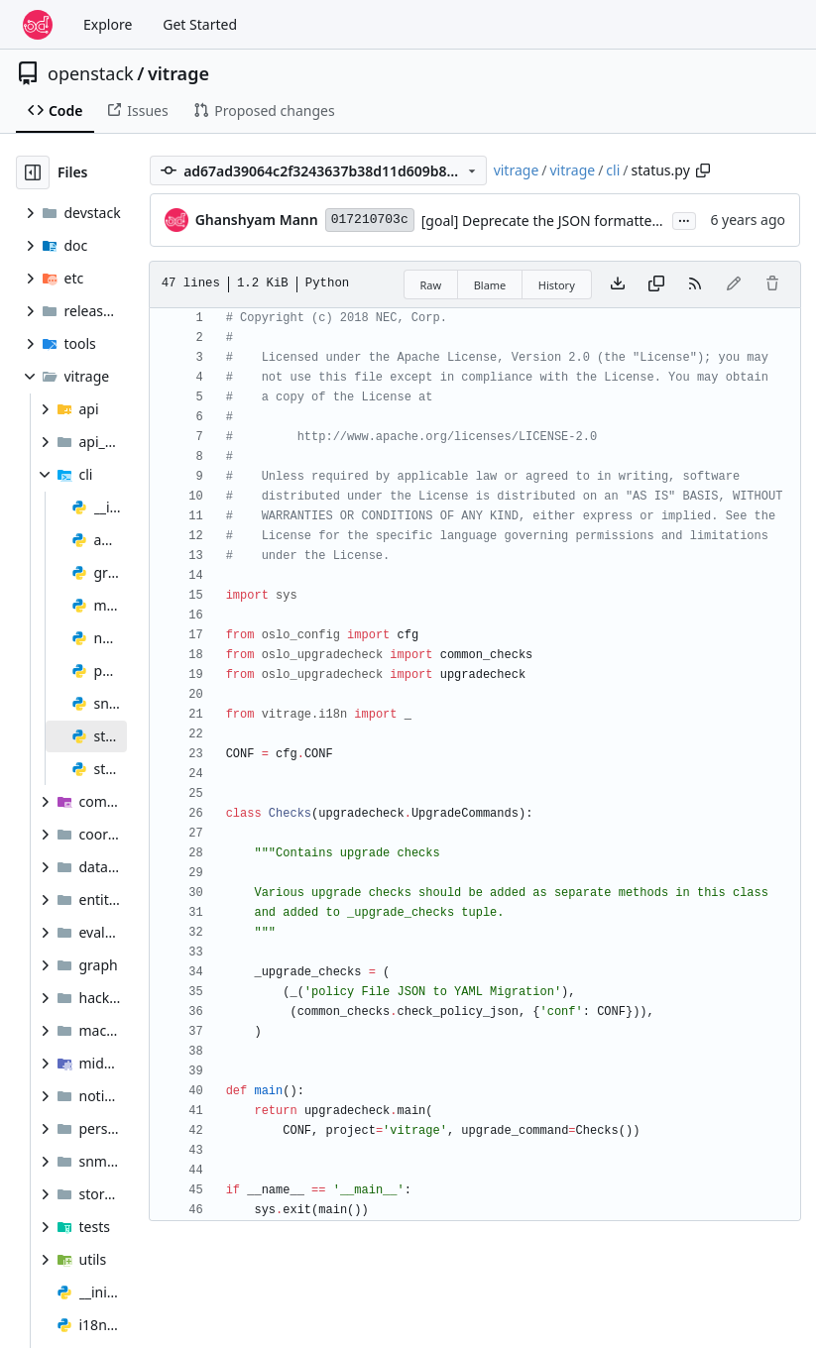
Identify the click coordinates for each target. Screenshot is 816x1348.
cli (613, 170)
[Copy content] (656, 284)
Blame (490, 285)
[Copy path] (703, 170)
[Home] (37, 25)
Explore (107, 24)
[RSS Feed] (695, 284)
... (684, 219)
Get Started (200, 24)
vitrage (178, 73)
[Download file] (618, 284)
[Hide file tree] (33, 172)
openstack (91, 73)
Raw (431, 285)
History (556, 285)
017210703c (369, 219)
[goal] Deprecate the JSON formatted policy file (573, 220)
